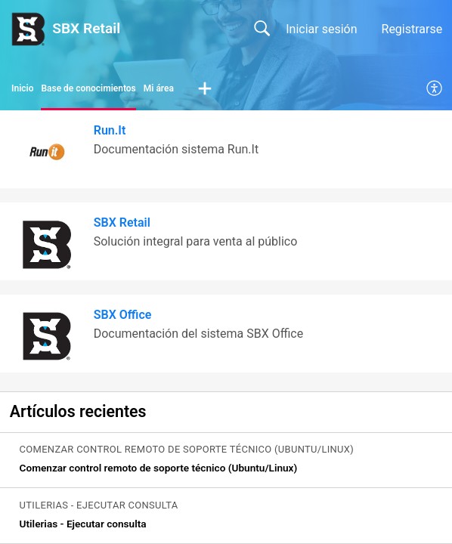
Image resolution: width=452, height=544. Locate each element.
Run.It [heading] (110, 130)
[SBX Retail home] (28, 29)
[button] (204, 89)
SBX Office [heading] (123, 315)
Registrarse (412, 29)
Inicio (22, 88)
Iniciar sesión (321, 29)
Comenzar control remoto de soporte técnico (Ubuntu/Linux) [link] (159, 468)
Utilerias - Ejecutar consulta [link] (83, 524)
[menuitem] (435, 89)
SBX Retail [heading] (122, 222)
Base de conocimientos (88, 88)
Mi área (159, 88)
